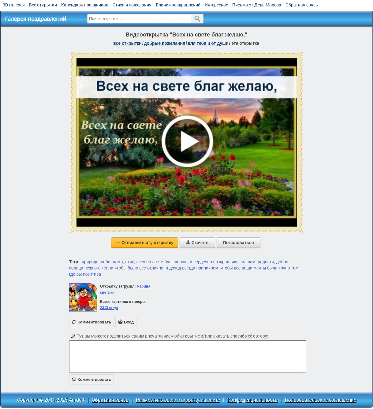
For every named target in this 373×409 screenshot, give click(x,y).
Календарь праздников (84, 4)
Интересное (216, 4)
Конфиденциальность (252, 400)
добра (282, 261)
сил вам (248, 261)
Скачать (197, 242)
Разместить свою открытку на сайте (178, 400)
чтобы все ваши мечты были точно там (259, 268)
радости (266, 261)
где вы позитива (85, 274)
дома (118, 261)
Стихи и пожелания (132, 4)
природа (90, 261)
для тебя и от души (208, 43)
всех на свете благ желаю (162, 261)
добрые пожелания (164, 43)
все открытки (127, 43)
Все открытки (43, 4)
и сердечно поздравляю (213, 261)
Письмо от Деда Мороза (256, 4)
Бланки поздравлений (178, 4)
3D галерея (14, 4)
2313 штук (109, 308)
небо (105, 261)
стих (129, 261)
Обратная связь (301, 4)
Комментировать (91, 379)
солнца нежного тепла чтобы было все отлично (116, 268)
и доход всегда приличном (192, 268)
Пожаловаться (238, 242)
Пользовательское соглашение (320, 400)
